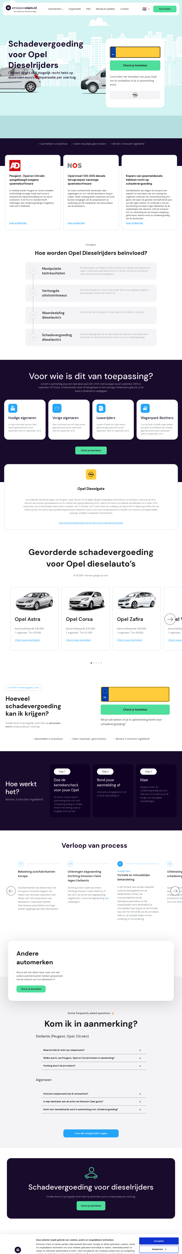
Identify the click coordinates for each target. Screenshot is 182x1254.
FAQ (88, 8)
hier (107, 898)
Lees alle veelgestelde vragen (91, 1133)
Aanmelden (165, 8)
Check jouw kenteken (27, 640)
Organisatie (75, 8)
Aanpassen (41, 1248)
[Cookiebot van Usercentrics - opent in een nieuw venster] (18, 1249)
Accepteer (159, 1221)
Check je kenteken (135, 65)
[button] (93, 1050)
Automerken (54, 8)
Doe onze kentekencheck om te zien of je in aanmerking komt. (91, 522)
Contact (125, 8)
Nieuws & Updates (105, 8)
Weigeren (158, 1237)
